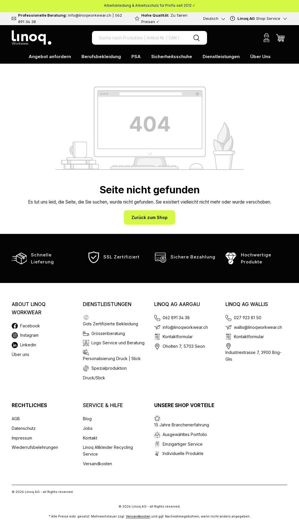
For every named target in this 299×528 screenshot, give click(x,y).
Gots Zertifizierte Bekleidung (110, 323)
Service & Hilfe (103, 405)
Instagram (29, 335)
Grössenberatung (108, 333)
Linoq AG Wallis (246, 304)
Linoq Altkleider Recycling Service (108, 450)
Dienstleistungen (107, 304)
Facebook (30, 325)
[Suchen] (196, 38)
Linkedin (28, 344)
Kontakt (90, 437)
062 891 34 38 (176, 317)
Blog (87, 418)
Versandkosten (97, 463)
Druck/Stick (94, 377)
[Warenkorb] (280, 37)
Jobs (88, 428)
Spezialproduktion (109, 368)
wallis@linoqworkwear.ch (258, 327)
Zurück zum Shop (149, 217)
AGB (16, 418)
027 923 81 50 (247, 317)
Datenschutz (24, 428)
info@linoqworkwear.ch (185, 327)
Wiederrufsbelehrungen (35, 447)
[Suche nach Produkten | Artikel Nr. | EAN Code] (139, 38)
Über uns (20, 354)
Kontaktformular (178, 336)
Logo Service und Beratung (118, 342)
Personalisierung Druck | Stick (112, 358)
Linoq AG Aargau (177, 304)
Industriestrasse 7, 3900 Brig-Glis (253, 356)
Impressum (22, 437)
